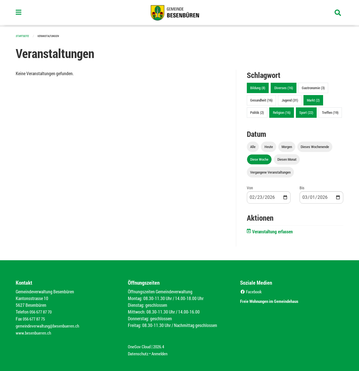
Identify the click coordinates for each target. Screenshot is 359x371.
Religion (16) (282, 112)
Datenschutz (139, 352)
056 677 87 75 (35, 318)
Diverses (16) (283, 87)
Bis (302, 187)
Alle (253, 146)
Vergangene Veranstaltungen (270, 172)
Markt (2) (313, 100)
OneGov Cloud (140, 345)
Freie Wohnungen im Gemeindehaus (277, 300)
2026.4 (161, 345)
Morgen (287, 146)
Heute (268, 146)
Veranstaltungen (50, 36)
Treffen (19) (330, 112)
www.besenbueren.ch (34, 332)
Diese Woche (259, 159)
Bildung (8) (257, 87)
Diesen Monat (286, 159)
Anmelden (162, 352)
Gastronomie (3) (313, 87)
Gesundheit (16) (261, 100)
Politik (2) (257, 112)
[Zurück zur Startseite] (179, 13)
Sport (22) (306, 112)
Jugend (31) (290, 100)
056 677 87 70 (41, 311)
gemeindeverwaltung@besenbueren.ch (50, 325)
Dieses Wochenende (315, 146)
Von (250, 187)
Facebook (251, 291)
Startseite (23, 36)
